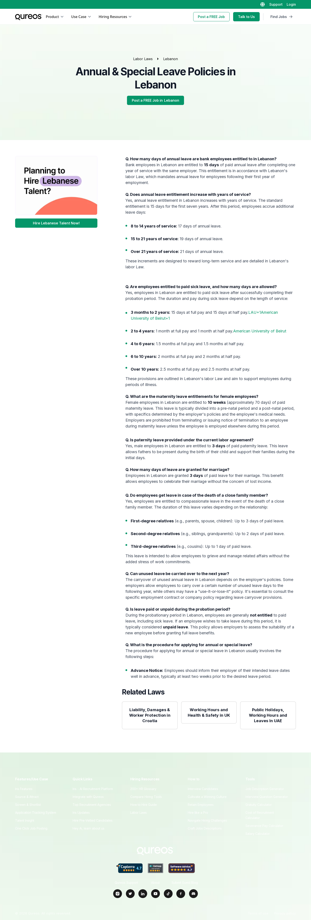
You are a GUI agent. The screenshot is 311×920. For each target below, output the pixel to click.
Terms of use (258, 913)
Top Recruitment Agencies (92, 804)
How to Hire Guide (143, 804)
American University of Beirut (259, 331)
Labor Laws (143, 59)
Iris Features (23, 789)
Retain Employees (201, 804)
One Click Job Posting (31, 828)
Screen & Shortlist (28, 804)
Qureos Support (126, 882)
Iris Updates (81, 812)
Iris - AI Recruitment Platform (93, 789)
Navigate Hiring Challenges (207, 820)
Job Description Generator (264, 789)
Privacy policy (285, 913)
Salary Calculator (257, 833)
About (155, 882)
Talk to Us (246, 16)
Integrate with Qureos (88, 797)
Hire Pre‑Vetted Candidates (93, 820)
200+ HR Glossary (143, 789)
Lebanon (170, 59)
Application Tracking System (35, 812)
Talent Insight (24, 820)
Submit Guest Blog (185, 882)
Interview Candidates (203, 789)
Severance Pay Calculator (264, 826)
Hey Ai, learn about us (88, 828)
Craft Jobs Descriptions (205, 828)
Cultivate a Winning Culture (207, 797)
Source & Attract (27, 797)
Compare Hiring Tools (146, 797)
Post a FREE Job (211, 16)
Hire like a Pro (198, 812)
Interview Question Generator (266, 797)
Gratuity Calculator (258, 804)
